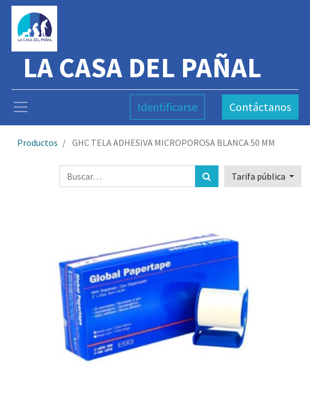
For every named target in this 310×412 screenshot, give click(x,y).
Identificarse (167, 107)
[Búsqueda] (206, 176)
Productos (37, 142)
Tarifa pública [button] (259, 176)
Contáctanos (260, 107)
